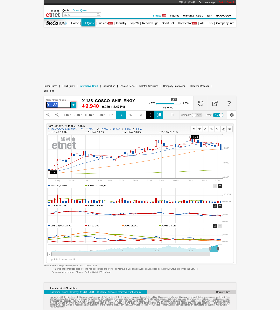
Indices (103, 23)
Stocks (159, 15)
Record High (150, 23)
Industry (121, 23)
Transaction (109, 86)
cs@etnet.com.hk (132, 292)
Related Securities (148, 86)
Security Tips (223, 292)
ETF (209, 15)
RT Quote (88, 23)
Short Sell (168, 23)
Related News (127, 86)
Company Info (225, 23)
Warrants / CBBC (193, 15)
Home (75, 23)
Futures (174, 15)
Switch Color (226, 2)
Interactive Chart (89, 86)
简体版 (191, 2)
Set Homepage (207, 2)
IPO (210, 23)
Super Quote (80, 10)
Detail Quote (68, 86)
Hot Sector (185, 23)
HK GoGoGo (223, 15)
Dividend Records (199, 86)
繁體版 (182, 2)
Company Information (174, 86)
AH (202, 23)
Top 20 (134, 23)
